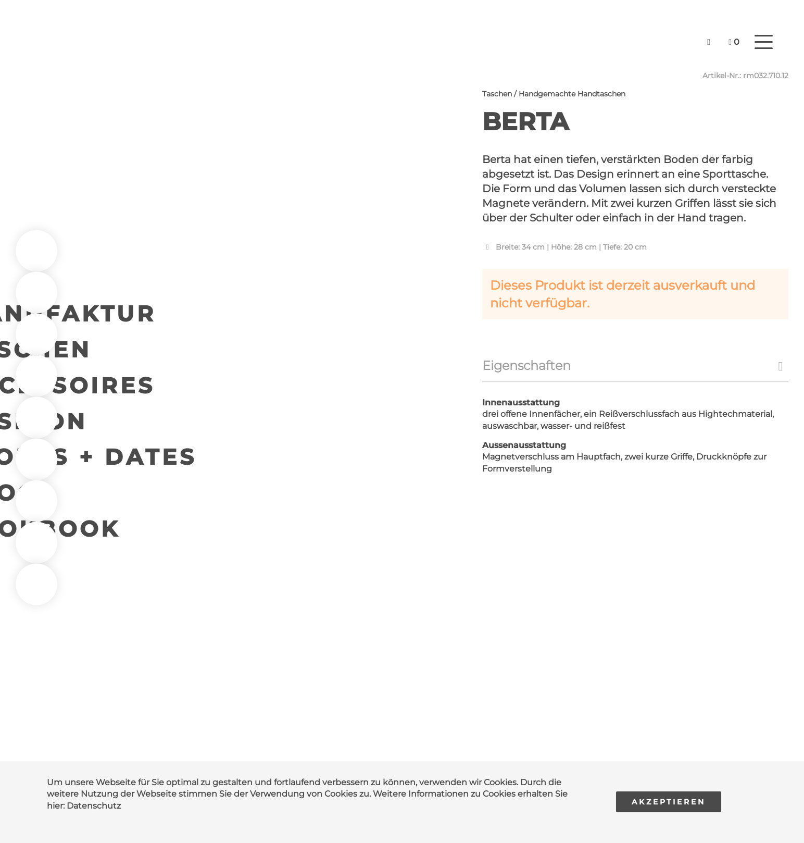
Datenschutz (94, 806)
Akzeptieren (669, 802)
